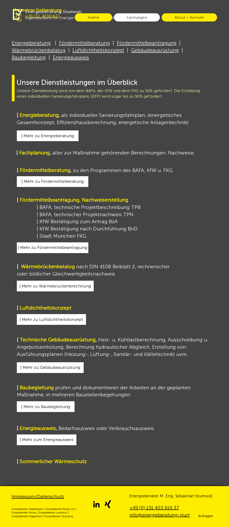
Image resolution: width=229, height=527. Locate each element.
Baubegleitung (29, 57)
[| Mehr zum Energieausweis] (46, 439)
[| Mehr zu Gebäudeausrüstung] (50, 367)
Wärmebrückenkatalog (38, 50)
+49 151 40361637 (42, 15)
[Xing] (107, 504)
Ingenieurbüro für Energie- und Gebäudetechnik (70, 17)
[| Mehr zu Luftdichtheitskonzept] (51, 319)
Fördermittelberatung (84, 43)
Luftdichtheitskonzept (98, 50)
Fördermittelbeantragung (146, 43)
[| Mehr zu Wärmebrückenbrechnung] (55, 286)
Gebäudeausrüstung (155, 50)
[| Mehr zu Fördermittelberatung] (52, 181)
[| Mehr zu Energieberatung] (48, 135)
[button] (205, 516)
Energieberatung (31, 43)
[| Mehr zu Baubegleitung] (46, 406)
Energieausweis (71, 57)
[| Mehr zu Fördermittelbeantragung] (52, 247)
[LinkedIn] (96, 504)
